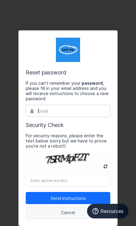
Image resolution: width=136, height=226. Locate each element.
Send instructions (68, 198)
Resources (108, 211)
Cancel (68, 212)
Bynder (68, 50)
